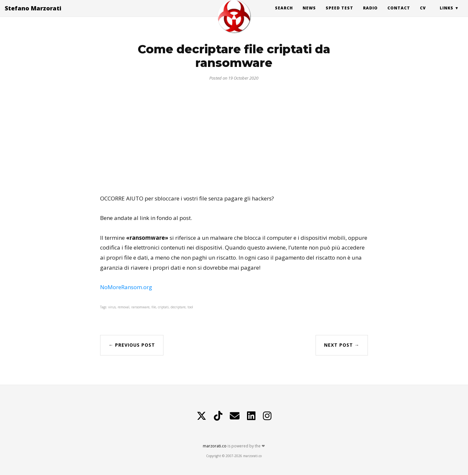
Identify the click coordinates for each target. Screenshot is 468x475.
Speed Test (339, 14)
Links (446, 14)
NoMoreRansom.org (126, 287)
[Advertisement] (234, 135)
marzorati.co (215, 446)
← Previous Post (132, 345)
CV (423, 14)
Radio (370, 14)
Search (284, 14)
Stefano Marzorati (33, 15)
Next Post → (341, 345)
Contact (398, 14)
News (309, 14)
